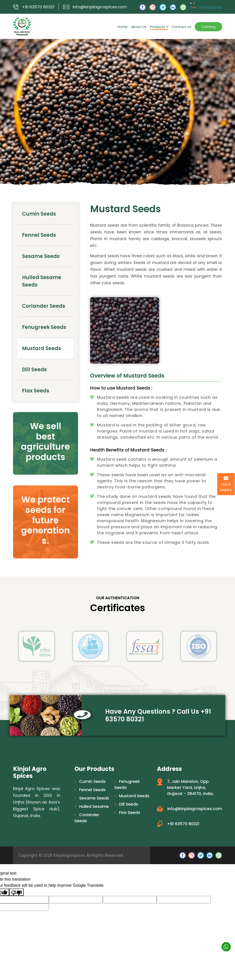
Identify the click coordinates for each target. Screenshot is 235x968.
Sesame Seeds (41, 256)
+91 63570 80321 (38, 7)
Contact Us (181, 26)
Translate (206, 7)
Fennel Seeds (39, 235)
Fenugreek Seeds (44, 327)
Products (159, 26)
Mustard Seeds (41, 348)
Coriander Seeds (43, 306)
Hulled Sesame (91, 806)
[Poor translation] (16, 892)
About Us (138, 26)
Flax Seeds (35, 390)
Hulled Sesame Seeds (41, 281)
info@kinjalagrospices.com (100, 7)
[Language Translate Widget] (192, 3)
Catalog (208, 26)
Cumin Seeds (39, 213)
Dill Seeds (34, 369)
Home (122, 26)
